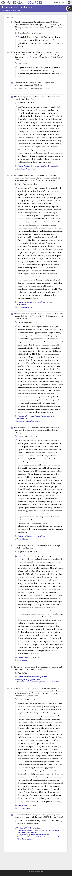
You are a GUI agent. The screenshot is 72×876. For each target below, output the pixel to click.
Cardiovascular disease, (26, 416)
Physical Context (22, 539)
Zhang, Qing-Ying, (24, 63)
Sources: (6, 10)
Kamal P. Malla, (24, 89)
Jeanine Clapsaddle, (25, 436)
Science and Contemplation (49, 682)
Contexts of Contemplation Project (28, 421)
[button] (69, 2)
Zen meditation (53, 166)
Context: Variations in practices (28, 657)
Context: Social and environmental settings (32, 536)
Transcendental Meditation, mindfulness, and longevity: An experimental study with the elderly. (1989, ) (38, 815)
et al (38, 63)
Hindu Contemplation (24, 839)
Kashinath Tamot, (38, 89)
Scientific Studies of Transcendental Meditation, (33, 834)
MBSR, (50, 302)
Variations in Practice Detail (26, 169)
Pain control (21, 304)
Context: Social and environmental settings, (33, 302)
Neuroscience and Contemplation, (28, 682)
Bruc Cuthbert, (23, 673)
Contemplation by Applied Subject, (28, 680)
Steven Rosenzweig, (25, 184)
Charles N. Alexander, (26, 821)
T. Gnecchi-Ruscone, (25, 322)
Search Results (16, 10)
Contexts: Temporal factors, (44, 416)
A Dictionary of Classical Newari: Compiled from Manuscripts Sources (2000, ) (34, 83)
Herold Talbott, (24, 103)
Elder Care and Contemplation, (27, 832)
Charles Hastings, (24, 699)
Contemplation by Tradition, (50, 830)
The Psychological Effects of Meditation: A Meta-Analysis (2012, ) (37, 546)
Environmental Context (25, 307)
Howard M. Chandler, (25, 824)
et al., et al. (36, 33)
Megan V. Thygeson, (25, 551)
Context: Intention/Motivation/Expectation (32, 677)
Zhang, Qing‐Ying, (25, 33)
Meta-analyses (22, 660)
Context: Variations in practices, (29, 166)
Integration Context (23, 808)
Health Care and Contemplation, (50, 837)
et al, (34, 63)
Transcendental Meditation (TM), (28, 837)
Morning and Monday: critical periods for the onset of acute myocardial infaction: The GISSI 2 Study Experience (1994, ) (38, 316)
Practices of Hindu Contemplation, (28, 828)
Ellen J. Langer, (41, 821)
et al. (36, 322)
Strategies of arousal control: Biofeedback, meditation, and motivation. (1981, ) (38, 668)
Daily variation (22, 418)
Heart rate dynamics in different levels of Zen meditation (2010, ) (37, 97)
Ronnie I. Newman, (54, 821)
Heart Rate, (44, 166)
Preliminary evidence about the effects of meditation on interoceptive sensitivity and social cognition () (36, 430)
